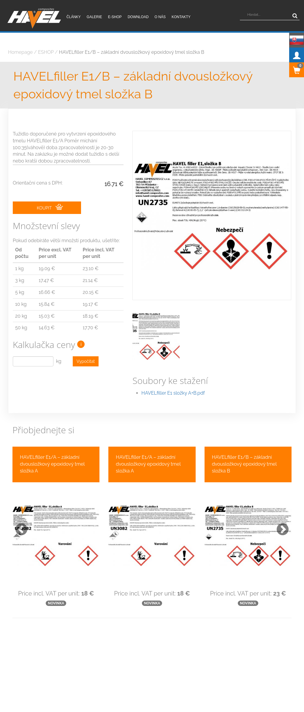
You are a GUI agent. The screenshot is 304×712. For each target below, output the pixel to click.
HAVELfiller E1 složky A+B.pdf (173, 380)
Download (138, 17)
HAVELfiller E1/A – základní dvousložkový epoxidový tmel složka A (52, 451)
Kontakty (181, 17)
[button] (18, 513)
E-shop (115, 17)
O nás (160, 17)
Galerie (94, 17)
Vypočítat (86, 362)
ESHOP (46, 52)
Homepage (20, 52)
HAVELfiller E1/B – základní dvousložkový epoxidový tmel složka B (131, 52)
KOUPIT (50, 207)
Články (73, 17)
